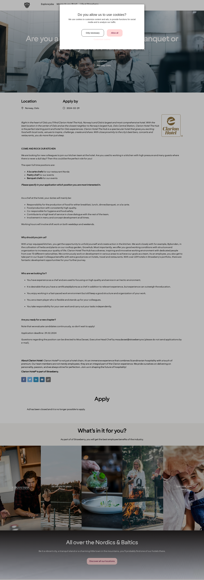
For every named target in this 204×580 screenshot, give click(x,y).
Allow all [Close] (114, 33)
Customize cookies (102, 39)
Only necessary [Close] (92, 33)
